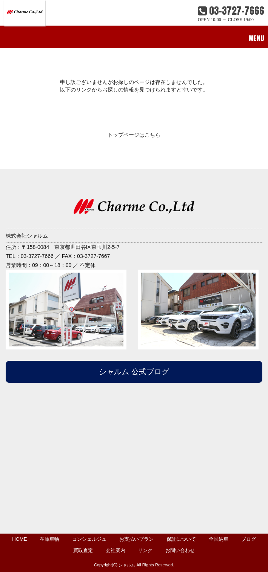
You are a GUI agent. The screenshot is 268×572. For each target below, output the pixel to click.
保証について (181, 539)
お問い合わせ (180, 550)
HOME (19, 539)
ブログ (248, 539)
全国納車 (218, 539)
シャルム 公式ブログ (134, 372)
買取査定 (83, 550)
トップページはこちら (134, 135)
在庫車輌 (49, 539)
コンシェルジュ (89, 539)
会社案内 (115, 550)
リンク (145, 550)
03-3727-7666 (231, 11)
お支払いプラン (136, 539)
